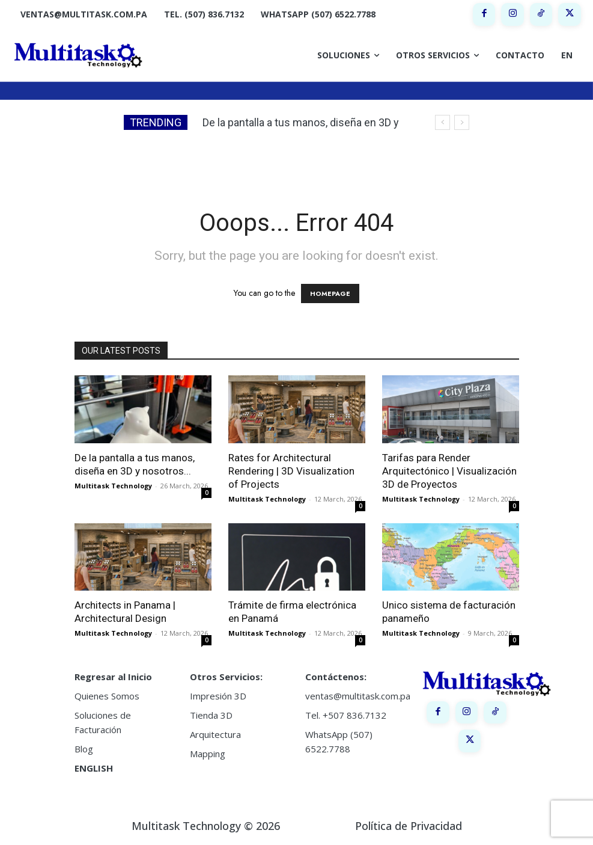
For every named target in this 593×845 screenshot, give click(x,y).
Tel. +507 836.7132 (345, 715)
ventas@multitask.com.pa (357, 696)
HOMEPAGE (330, 293)
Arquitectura (215, 734)
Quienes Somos (107, 696)
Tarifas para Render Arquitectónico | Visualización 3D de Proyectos (449, 471)
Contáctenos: (335, 677)
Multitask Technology (113, 485)
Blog (84, 749)
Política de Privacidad (408, 826)
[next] (461, 122)
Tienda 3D (211, 715)
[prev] (442, 122)
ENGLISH (94, 768)
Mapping (207, 754)
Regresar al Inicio (113, 677)
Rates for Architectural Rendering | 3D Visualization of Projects (291, 471)
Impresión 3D (218, 696)
